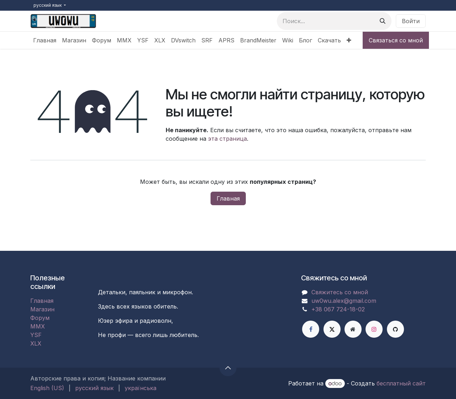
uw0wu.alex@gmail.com (343, 300)
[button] (228, 367)
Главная (228, 198)
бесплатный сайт (401, 383)
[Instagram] (374, 329)
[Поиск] (383, 21)
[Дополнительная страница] (353, 329)
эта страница (227, 138)
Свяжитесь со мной (339, 292)
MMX (37, 326)
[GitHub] (395, 329)
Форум (40, 317)
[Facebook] (310, 329)
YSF (36, 334)
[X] (332, 329)
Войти (411, 21)
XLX (35, 343)
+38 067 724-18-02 (338, 309)
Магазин (42, 309)
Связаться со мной (396, 40)
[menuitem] (44, 40)
